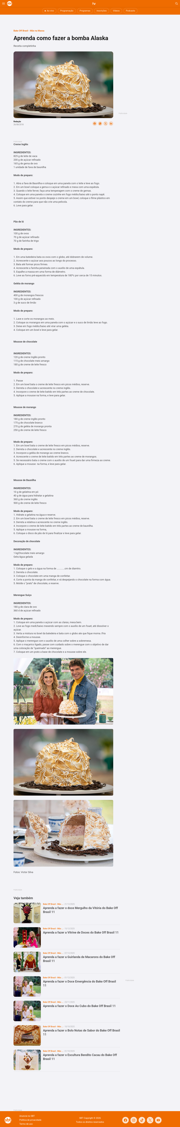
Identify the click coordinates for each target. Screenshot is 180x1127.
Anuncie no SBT (27, 1116)
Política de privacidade (30, 1120)
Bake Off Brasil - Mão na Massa (29, 30)
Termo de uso (26, 1124)
